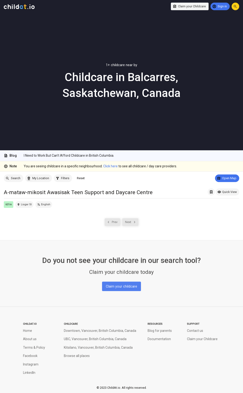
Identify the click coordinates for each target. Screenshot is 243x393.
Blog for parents (160, 331)
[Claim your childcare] (121, 285)
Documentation (159, 339)
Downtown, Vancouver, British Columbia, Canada (100, 331)
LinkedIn (29, 373)
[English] (43, 204)
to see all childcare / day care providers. (140, 166)
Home (27, 331)
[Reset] (81, 178)
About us (30, 339)
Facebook (30, 356)
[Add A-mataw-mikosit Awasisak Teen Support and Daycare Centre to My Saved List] (211, 192)
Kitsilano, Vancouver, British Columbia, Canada (98, 347)
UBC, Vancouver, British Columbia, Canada (95, 339)
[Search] (13, 178)
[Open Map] (227, 178)
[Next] (130, 222)
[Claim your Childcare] (190, 6)
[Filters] (63, 178)
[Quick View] (227, 192)
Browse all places (77, 356)
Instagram (30, 364)
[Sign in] (220, 6)
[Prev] (112, 222)
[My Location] (38, 178)
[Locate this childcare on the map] (24, 204)
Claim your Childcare (202, 339)
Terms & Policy (34, 347)
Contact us (195, 331)
